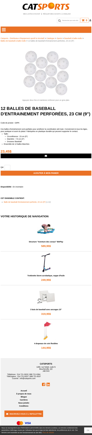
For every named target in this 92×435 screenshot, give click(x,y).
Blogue (24, 397)
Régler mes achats (52, 14)
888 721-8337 (35, 376)
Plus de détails (48, 432)
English (67, 14)
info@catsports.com (27, 378)
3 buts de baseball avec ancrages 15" (46, 309)
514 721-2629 (22, 374)
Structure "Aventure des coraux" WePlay (46, 242)
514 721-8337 (22, 376)
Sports (59, 38)
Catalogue (51, 38)
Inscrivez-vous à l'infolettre (24, 414)
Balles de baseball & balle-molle (13, 41)
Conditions (23, 406)
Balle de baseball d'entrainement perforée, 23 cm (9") (25, 202)
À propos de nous (23, 394)
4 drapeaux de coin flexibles (46, 343)
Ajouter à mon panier (46, 173)
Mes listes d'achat (31, 14)
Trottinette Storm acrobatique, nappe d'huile (46, 276)
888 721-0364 (34, 374)
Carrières (24, 400)
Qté (2, 167)
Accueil (24, 391)
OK (88, 430)
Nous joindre (23, 403)
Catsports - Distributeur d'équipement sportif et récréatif (22, 38)
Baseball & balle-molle (73, 38)
